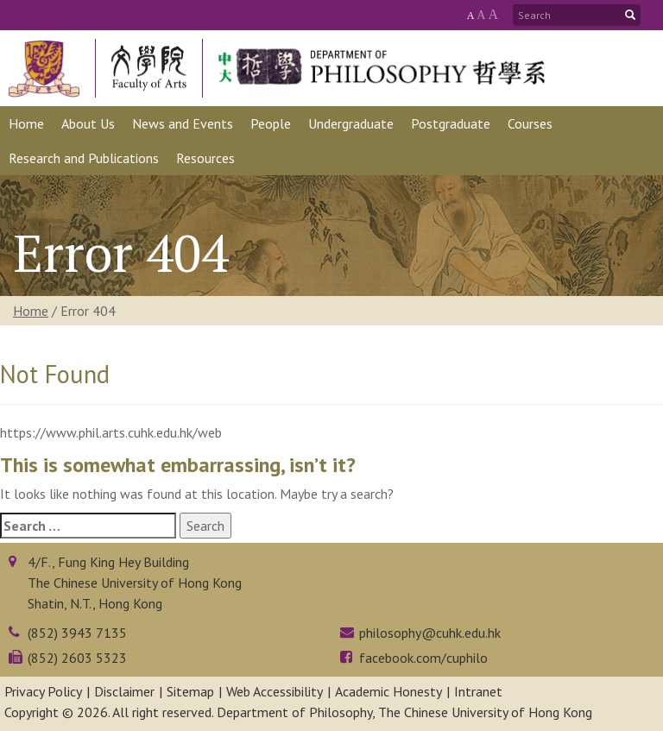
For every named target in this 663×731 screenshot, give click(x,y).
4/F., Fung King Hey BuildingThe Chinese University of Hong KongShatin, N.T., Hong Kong (135, 582)
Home (30, 310)
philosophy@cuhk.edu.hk (430, 632)
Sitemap (190, 691)
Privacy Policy (43, 691)
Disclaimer (124, 691)
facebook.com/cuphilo (423, 657)
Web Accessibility (274, 691)
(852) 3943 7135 (77, 632)
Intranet (478, 691)
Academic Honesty (388, 691)
